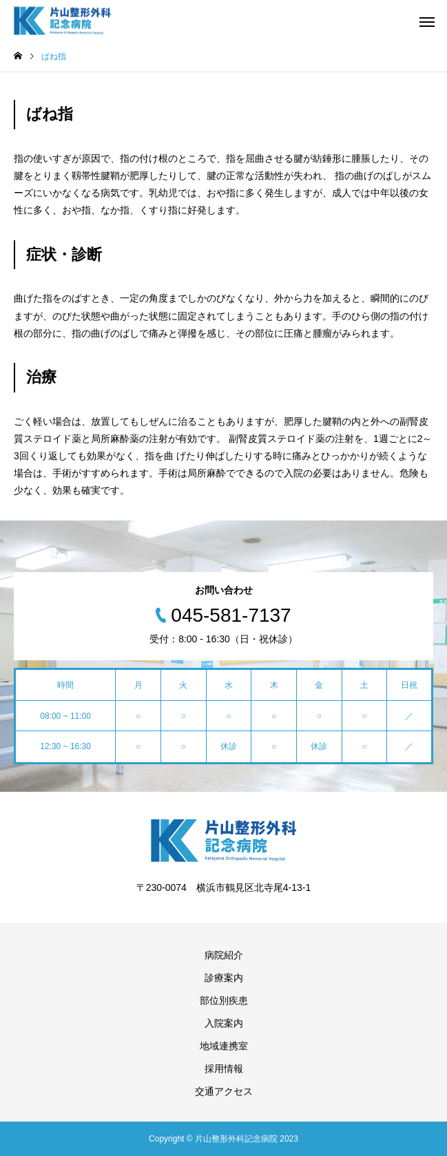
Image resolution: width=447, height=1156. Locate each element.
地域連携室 (224, 1045)
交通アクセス (224, 1091)
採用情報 (224, 1068)
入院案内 (224, 1023)
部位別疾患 (224, 1000)
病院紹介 (224, 954)
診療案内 (224, 977)
